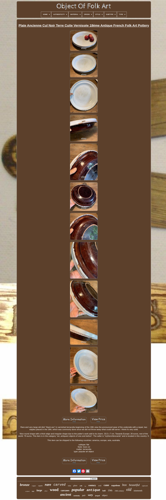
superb (40, 486)
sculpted (27, 491)
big (85, 486)
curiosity (76, 496)
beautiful (134, 485)
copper (34, 486)
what (69, 486)
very (90, 495)
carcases (65, 490)
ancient (65, 494)
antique (93, 490)
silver (45, 491)
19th (110, 490)
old (128, 489)
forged (97, 496)
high (33, 491)
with (81, 486)
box (124, 485)
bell (103, 491)
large (39, 490)
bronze (25, 485)
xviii (99, 486)
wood (54, 490)
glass (75, 485)
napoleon (115, 485)
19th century (119, 491)
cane (106, 485)
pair (84, 495)
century (92, 485)
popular (78, 490)
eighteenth (145, 486)
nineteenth (138, 490)
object (104, 495)
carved (59, 485)
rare (48, 484)
